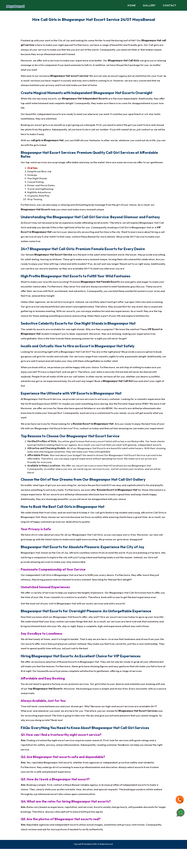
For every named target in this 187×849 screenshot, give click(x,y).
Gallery (149, 5)
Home (132, 5)
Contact (169, 5)
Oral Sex (32, 168)
